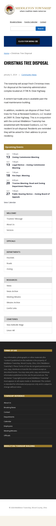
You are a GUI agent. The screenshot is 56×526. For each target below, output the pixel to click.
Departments (13, 252)
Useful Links (12, 308)
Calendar (7, 421)
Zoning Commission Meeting (25, 157)
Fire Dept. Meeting (21, 175)
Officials (11, 241)
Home (6, 53)
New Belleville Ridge (15, 325)
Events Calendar (31, 22)
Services (10, 230)
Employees (8, 426)
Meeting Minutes (14, 297)
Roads (9, 263)
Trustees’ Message (15, 218)
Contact (43, 22)
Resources (12, 280)
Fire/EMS (10, 257)
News (9, 285)
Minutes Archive (13, 302)
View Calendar (10, 202)
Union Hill (11, 330)
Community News (29, 74)
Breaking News (16, 22)
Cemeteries (12, 319)
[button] (28, 41)
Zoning (10, 269)
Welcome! (11, 213)
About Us (10, 224)
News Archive (12, 291)
